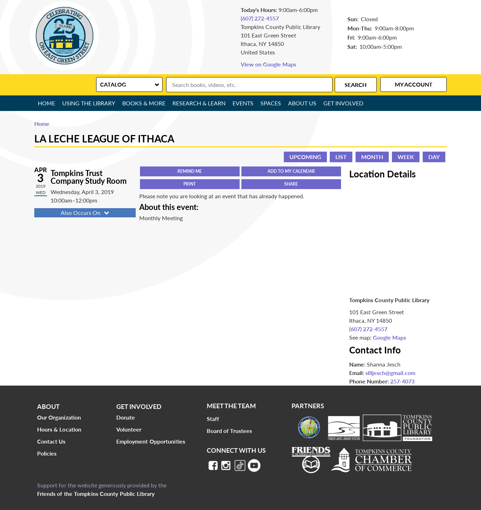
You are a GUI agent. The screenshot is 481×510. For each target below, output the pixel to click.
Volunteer (129, 429)
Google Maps (389, 337)
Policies (47, 453)
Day (434, 156)
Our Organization (59, 417)
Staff (213, 418)
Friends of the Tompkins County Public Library (96, 493)
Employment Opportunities (150, 441)
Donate (125, 417)
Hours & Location (59, 429)
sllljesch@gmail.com (390, 372)
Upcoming (305, 156)
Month (372, 156)
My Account (414, 84)
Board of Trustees (229, 430)
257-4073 (402, 381)
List (341, 156)
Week (406, 156)
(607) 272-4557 (260, 18)
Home (46, 103)
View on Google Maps (268, 64)
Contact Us (51, 441)
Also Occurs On (86, 212)
